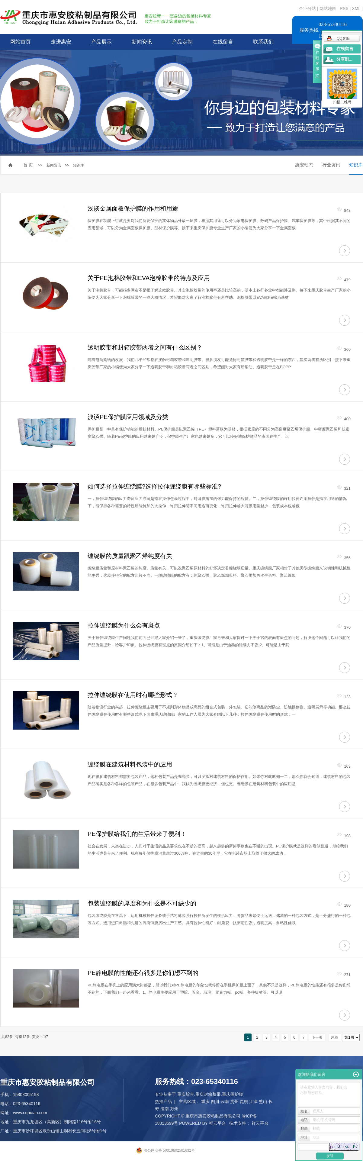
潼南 (164, 1108)
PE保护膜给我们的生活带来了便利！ (137, 833)
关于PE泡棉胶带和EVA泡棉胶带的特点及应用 (149, 278)
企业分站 (307, 8)
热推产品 (163, 1101)
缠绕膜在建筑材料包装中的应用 (130, 764)
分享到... (344, 59)
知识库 (78, 165)
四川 (215, 1101)
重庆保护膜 (232, 1094)
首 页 (28, 165)
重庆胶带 (185, 1094)
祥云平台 (217, 1123)
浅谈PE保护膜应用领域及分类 (128, 417)
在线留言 (223, 42)
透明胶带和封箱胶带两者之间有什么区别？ (145, 347)
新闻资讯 (142, 42)
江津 (253, 1101)
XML (356, 8)
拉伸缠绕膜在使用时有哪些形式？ (133, 695)
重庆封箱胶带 (208, 1094)
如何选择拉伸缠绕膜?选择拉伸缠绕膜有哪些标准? (154, 486)
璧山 (263, 1101)
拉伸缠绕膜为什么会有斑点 (124, 625)
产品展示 (101, 42)
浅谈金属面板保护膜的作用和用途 (133, 208)
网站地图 (329, 8)
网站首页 (20, 42)
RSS (344, 8)
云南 (224, 1101)
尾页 (334, 1037)
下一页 (317, 1037)
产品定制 (182, 42)
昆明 (244, 1101)
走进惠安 (61, 42)
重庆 (205, 1101)
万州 (174, 1108)
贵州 (234, 1101)
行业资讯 (331, 164)
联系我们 (263, 42)
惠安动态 (304, 164)
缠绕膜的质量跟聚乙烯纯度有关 (130, 556)
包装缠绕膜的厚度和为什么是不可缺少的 (142, 903)
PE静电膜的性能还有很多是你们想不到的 (143, 972)
